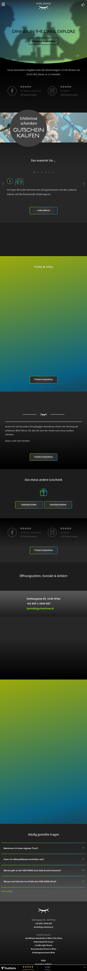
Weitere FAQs (6, 891)
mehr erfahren (43, 210)
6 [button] (52, 172)
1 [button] (34, 172)
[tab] (43, 848)
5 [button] (49, 172)
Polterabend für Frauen (43, 942)
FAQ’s (43, 960)
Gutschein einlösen (58, 504)
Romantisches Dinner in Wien (43, 949)
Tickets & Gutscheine (43, 41)
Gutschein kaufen (28, 504)
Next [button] (84, 183)
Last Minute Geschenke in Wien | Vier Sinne (43, 938)
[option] (24, 91)
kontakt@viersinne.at (40, 608)
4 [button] (45, 172)
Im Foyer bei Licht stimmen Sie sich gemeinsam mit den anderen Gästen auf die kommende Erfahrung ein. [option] (43, 186)
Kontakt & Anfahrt (43, 964)
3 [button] (41, 172)
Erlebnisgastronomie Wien (43, 952)
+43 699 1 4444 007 (39, 603)
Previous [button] (3, 183)
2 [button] (38, 172)
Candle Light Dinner (43, 945)
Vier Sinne (43, 6)
